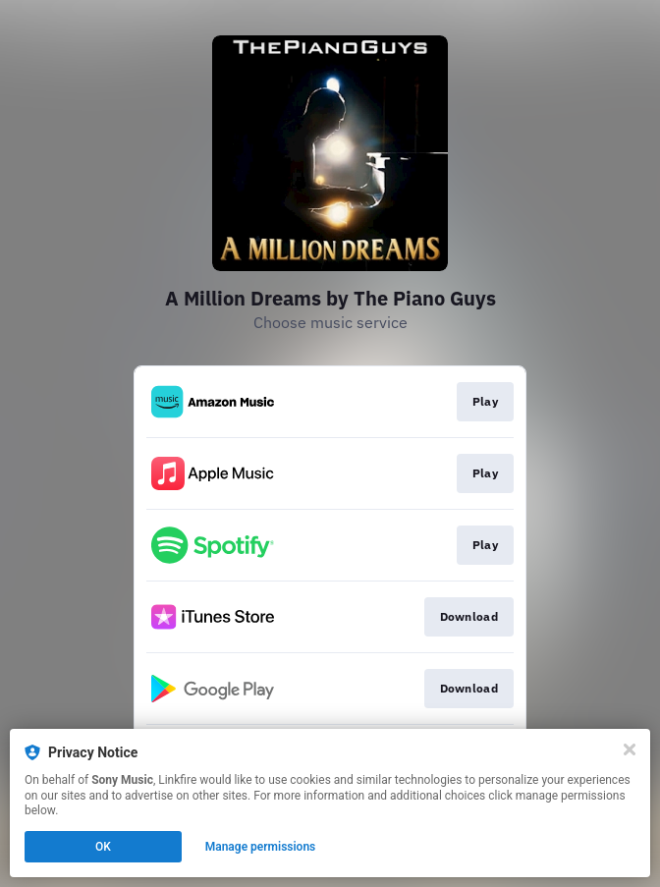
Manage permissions (260, 847)
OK (103, 847)
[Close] (629, 749)
